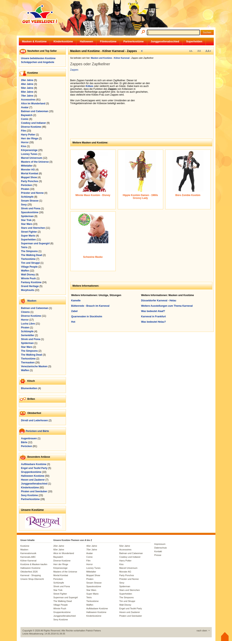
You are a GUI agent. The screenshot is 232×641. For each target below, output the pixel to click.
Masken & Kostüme (34, 41)
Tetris (24, 247)
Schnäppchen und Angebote (37, 62)
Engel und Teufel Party (34, 468)
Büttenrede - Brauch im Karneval (90, 305)
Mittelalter (27, 165)
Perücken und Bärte (37, 431)
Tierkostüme (28, 259)
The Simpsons (29, 251)
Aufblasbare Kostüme (33, 464)
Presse (157, 555)
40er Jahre (27, 84)
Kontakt (158, 551)
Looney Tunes (29, 154)
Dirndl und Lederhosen (34, 420)
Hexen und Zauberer (33, 479)
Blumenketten (29, 388)
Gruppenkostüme (31, 472)
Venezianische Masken (34, 366)
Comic (25, 119)
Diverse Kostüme (31, 126)
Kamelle (76, 300)
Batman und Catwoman (34, 111)
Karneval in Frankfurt (153, 316)
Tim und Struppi (30, 262)
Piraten (25, 189)
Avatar (25, 107)
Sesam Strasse (29, 200)
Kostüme (24, 546)
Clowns (25, 312)
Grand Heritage (30, 286)
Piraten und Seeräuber (34, 491)
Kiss (23, 146)
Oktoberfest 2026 (29, 571)
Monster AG (28, 169)
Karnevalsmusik (28, 553)
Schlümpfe (27, 196)
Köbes (89, 86)
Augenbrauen (29, 438)
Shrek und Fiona (30, 208)
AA (199, 51)
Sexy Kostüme (29, 495)
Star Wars (27, 224)
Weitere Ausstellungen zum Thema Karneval (167, 305)
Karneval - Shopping (30, 575)
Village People (29, 266)
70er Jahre (27, 95)
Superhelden (194, 41)
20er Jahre (27, 80)
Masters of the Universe (35, 161)
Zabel (74, 311)
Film (23, 130)
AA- (191, 51)
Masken (31, 300)
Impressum (159, 544)
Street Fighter (29, 231)
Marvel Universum (31, 158)
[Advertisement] (183, 104)
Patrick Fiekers (93, 630)
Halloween (86, 41)
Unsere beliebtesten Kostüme (38, 58)
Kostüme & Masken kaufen (33, 564)
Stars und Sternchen (33, 227)
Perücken (26, 185)
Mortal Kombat (29, 173)
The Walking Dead (31, 255)
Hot (73, 321)
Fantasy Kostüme (31, 282)
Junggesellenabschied (165, 41)
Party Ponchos (29, 181)
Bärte (24, 442)
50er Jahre (27, 88)
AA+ (208, 51)
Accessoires (28, 99)
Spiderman (27, 216)
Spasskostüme (29, 212)
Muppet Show (29, 177)
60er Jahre (27, 91)
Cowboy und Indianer (33, 123)
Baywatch (27, 115)
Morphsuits (27, 290)
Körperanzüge (29, 150)
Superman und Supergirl (35, 243)
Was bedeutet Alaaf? (153, 311)
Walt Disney (28, 274)
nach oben (202, 630)
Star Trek (26, 220)
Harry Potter (28, 134)
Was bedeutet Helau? (153, 321)
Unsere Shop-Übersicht (32, 579)
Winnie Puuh (28, 278)
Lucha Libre (28, 323)
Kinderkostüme (63, 41)
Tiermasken (28, 362)
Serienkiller (27, 335)
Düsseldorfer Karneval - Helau (158, 300)
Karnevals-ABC (28, 557)
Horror (25, 142)
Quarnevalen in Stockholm (86, 316)
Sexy (24, 204)
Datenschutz (160, 547)
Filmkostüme (108, 41)
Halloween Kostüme (32, 475)
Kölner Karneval (28, 560)
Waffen (25, 270)
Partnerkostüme (133, 41)
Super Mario (28, 235)
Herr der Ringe (29, 138)
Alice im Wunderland (33, 103)
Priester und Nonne (32, 193)
